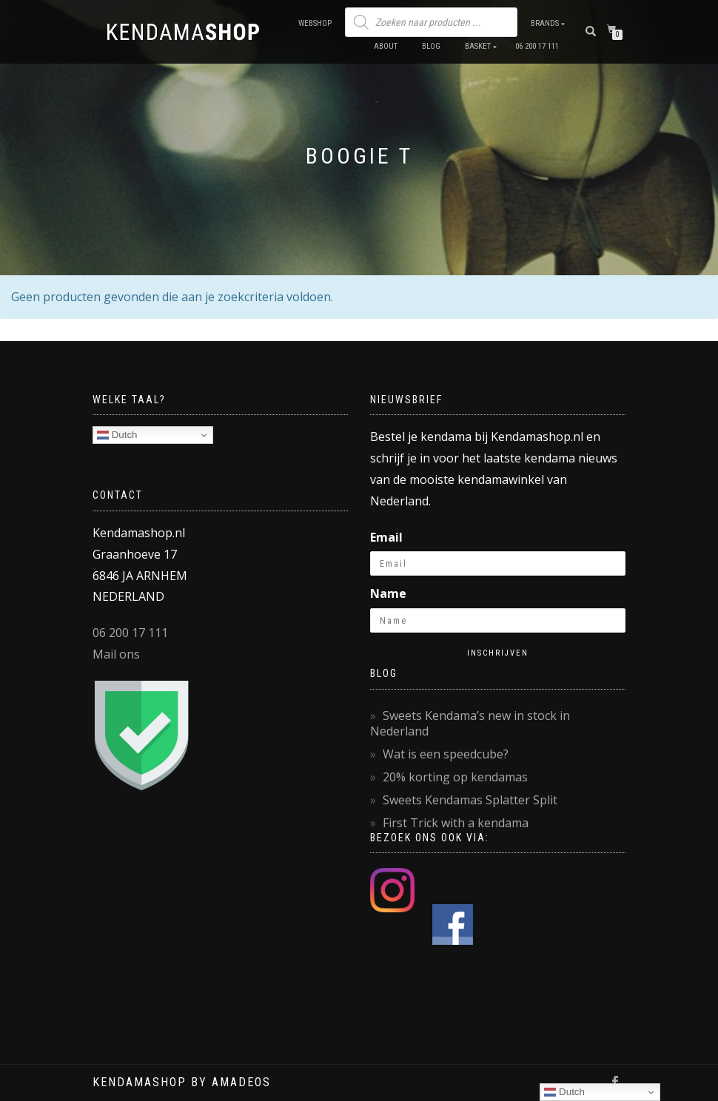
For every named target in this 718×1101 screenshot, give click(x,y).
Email (386, 537)
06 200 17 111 (537, 46)
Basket (478, 46)
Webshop (315, 23)
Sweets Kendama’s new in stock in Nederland (470, 723)
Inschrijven (498, 653)
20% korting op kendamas (455, 777)
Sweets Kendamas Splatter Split (470, 800)
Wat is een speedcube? (446, 754)
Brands (545, 23)
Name (388, 593)
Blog (431, 46)
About (385, 46)
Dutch (117, 435)
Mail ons (116, 654)
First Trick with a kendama (456, 823)
